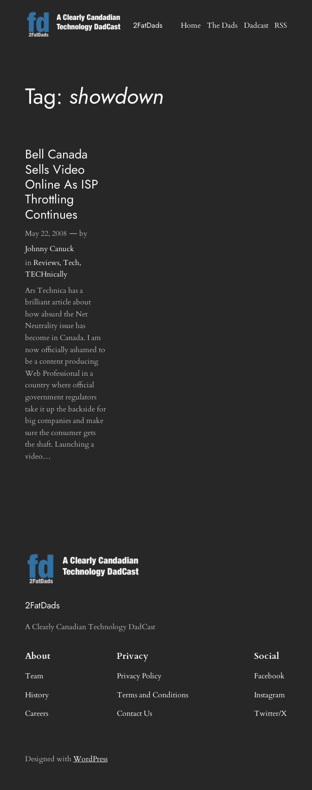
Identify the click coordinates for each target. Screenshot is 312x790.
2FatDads (147, 25)
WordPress (90, 759)
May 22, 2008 (46, 233)
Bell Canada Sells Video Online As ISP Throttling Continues (61, 184)
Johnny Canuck (49, 249)
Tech (71, 263)
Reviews (46, 263)
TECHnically (46, 274)
